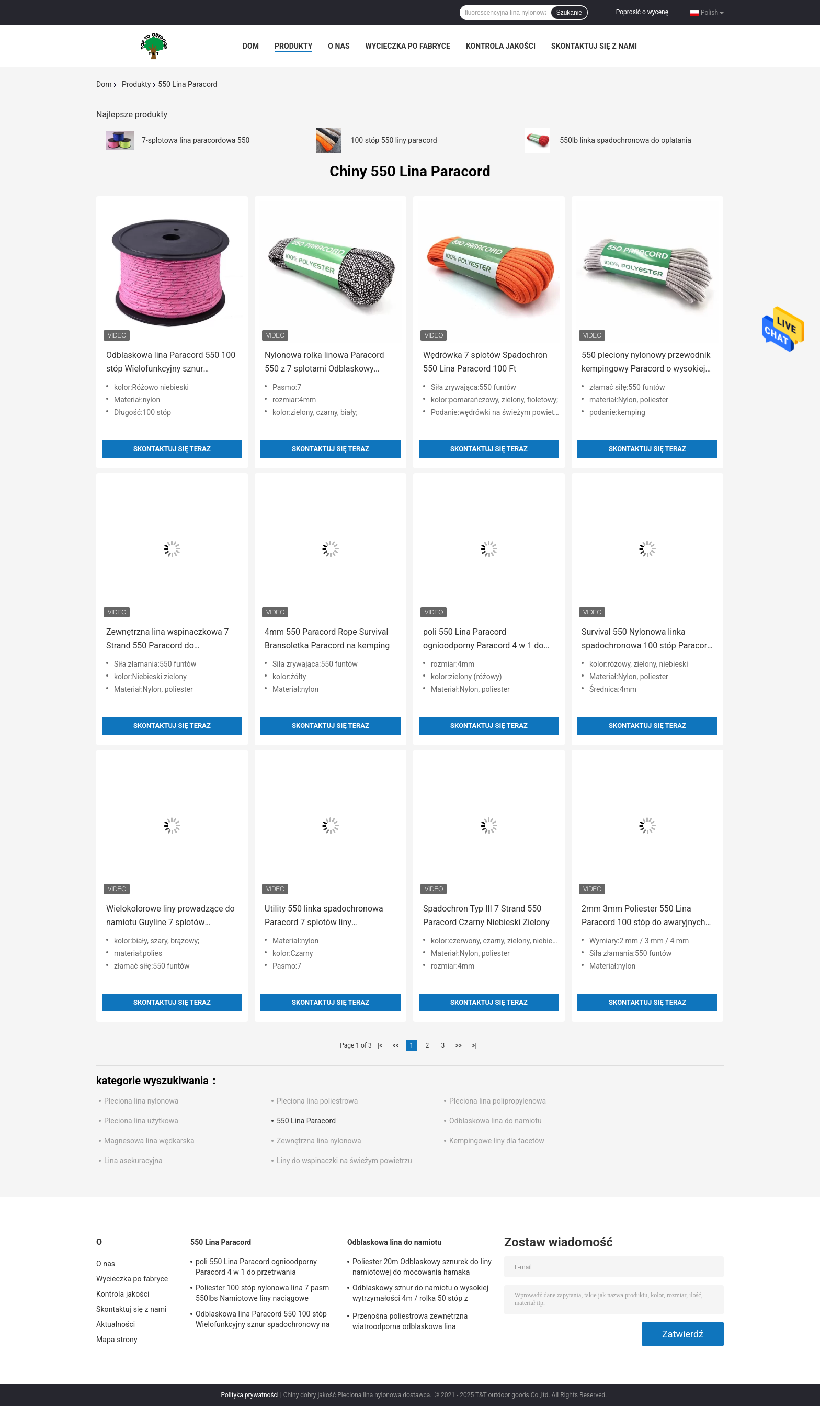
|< (380, 1045)
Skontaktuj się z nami (594, 46)
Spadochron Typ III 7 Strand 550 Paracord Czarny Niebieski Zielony (486, 915)
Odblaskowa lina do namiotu (495, 1121)
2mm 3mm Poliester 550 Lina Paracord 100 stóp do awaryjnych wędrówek (643, 916)
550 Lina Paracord (306, 1121)
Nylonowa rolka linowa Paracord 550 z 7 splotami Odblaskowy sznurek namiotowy (324, 363)
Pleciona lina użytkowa (141, 1121)
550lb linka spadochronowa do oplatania (625, 140)
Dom (251, 46)
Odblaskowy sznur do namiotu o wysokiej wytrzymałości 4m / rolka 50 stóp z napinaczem (420, 1295)
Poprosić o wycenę (642, 12)
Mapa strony (117, 1339)
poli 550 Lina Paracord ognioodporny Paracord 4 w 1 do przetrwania (483, 640)
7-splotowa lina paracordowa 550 (195, 140)
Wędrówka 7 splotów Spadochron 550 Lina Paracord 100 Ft (485, 362)
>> (458, 1045)
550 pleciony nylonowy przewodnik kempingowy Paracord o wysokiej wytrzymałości (646, 363)
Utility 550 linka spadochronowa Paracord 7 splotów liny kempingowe (324, 916)
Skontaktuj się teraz (172, 449)
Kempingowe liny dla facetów (496, 1141)
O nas (338, 46)
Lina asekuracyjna (133, 1160)
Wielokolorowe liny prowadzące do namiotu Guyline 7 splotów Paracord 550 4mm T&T (170, 916)
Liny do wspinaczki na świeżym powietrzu (344, 1160)
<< (396, 1045)
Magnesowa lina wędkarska (149, 1141)
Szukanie (569, 12)
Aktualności (115, 1324)
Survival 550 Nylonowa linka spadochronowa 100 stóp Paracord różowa (647, 640)
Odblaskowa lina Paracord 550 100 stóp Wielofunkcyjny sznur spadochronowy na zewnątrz (170, 363)
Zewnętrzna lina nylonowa (319, 1141)
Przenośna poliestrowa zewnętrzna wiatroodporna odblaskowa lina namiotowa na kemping (410, 1323)
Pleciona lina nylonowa (141, 1101)
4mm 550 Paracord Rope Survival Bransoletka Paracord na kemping (327, 638)
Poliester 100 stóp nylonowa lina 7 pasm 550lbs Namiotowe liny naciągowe (262, 1293)
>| (474, 1045)
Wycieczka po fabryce (408, 46)
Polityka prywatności (249, 1395)
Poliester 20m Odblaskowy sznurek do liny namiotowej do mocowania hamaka (422, 1266)
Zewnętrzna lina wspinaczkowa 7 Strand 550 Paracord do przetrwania (167, 640)
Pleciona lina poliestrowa (317, 1101)
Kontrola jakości (501, 46)
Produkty (293, 46)
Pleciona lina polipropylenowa (497, 1101)
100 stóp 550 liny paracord (394, 140)
